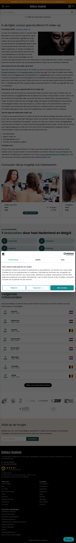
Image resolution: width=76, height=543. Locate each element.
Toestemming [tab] (13, 260)
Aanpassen (38, 288)
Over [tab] (63, 260)
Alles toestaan (62, 288)
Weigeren (14, 288)
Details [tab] (38, 260)
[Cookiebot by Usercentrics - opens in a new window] (65, 254)
